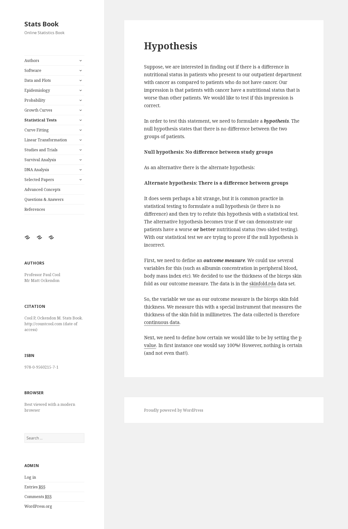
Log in (30, 477)
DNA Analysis (36, 169)
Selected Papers (39, 179)
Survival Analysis (40, 159)
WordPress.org (38, 506)
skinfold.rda (262, 283)
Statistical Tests (40, 120)
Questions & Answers (44, 199)
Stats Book (41, 23)
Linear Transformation (45, 140)
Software (32, 70)
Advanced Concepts (42, 189)
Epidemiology (37, 90)
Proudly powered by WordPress (173, 410)
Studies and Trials (41, 149)
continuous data (162, 322)
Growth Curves (38, 110)
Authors (31, 60)
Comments (38, 496)
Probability (34, 100)
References (34, 209)
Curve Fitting (36, 130)
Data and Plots (37, 80)
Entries (34, 487)
